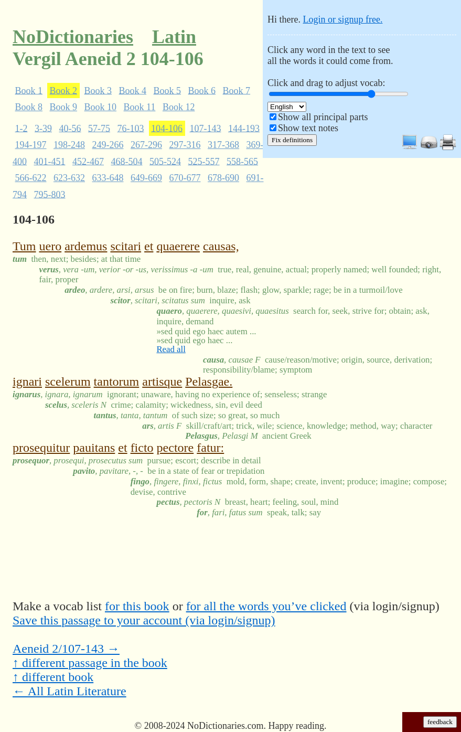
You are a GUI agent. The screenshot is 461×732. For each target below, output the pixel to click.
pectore (175, 447)
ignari (27, 381)
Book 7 (237, 90)
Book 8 (29, 107)
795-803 (50, 194)
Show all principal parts (323, 117)
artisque (162, 381)
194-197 (31, 145)
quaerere (178, 246)
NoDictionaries (73, 36)
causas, (221, 246)
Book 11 (140, 107)
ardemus (86, 246)
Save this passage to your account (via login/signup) (144, 620)
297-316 (185, 145)
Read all (170, 349)
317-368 (223, 145)
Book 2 (64, 90)
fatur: (210, 447)
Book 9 (64, 107)
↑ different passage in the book (90, 663)
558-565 (242, 161)
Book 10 (100, 107)
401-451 (50, 161)
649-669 (146, 178)
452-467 (88, 161)
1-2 (21, 128)
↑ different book (53, 677)
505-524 (165, 161)
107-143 (205, 128)
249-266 (108, 145)
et (148, 246)
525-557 (204, 161)
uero (50, 246)
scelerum (68, 381)
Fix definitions (292, 140)
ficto (142, 447)
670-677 (185, 178)
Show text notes (308, 128)
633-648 (108, 178)
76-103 (130, 128)
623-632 (69, 178)
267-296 (146, 145)
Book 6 (202, 90)
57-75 (99, 128)
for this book (137, 606)
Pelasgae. (208, 381)
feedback (440, 722)
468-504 (127, 161)
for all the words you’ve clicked (266, 606)
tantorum (117, 381)
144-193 (244, 128)
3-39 (43, 128)
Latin (174, 36)
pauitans (94, 447)
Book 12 (179, 107)
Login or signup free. (342, 19)
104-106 (167, 128)
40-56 (70, 128)
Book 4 (133, 90)
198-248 (69, 145)
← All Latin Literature (69, 691)
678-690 (223, 178)
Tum (24, 246)
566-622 (31, 178)
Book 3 (98, 90)
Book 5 (167, 90)
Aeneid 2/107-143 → (66, 648)
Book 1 (29, 90)
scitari (125, 246)
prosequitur (41, 447)
